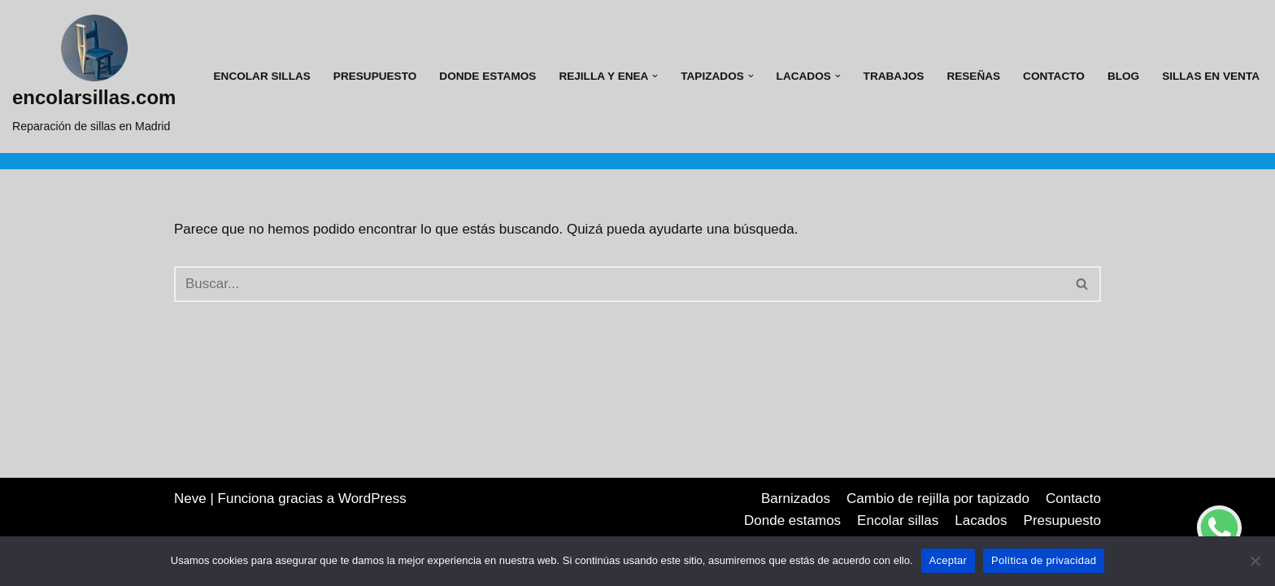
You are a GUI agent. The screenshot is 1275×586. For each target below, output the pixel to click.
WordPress (372, 498)
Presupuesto (374, 76)
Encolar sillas (262, 76)
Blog (1123, 76)
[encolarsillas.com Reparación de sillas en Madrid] (94, 76)
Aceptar (948, 560)
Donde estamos (487, 76)
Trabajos (894, 76)
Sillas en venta (1211, 76)
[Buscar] (619, 284)
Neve (190, 498)
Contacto (1054, 76)
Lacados (981, 520)
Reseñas (973, 76)
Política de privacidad (1043, 560)
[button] (655, 76)
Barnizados (795, 498)
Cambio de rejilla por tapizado (937, 498)
